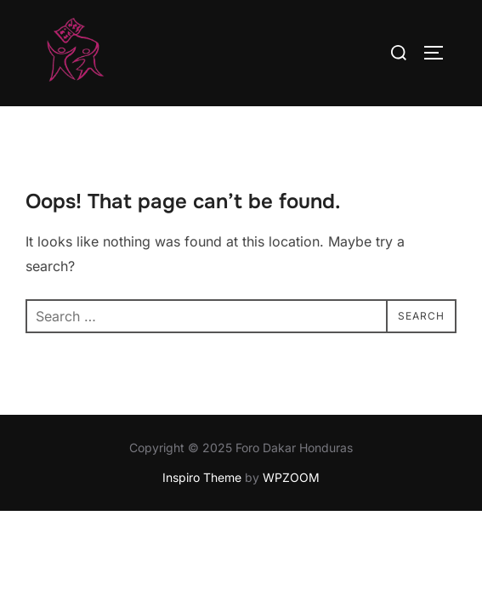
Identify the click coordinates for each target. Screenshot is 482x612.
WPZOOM (291, 478)
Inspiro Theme (201, 478)
